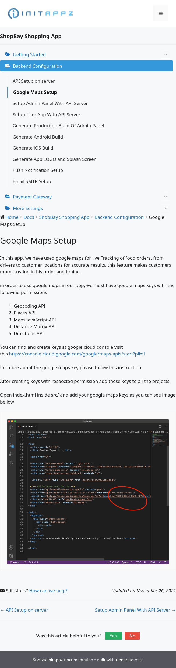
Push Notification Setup (38, 170)
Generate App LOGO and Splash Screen (55, 159)
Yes (114, 636)
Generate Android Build (38, 137)
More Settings (91, 208)
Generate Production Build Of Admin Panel (58, 125)
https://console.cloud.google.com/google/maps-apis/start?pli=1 (77, 354)
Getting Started (91, 55)
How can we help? (48, 590)
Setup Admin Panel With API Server (50, 103)
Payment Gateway (91, 197)
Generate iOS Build (33, 148)
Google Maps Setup (35, 92)
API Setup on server (34, 81)
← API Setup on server (24, 610)
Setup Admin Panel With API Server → (135, 610)
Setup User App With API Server (46, 114)
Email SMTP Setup (32, 181)
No (132, 636)
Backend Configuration (37, 66)
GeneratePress (129, 659)
